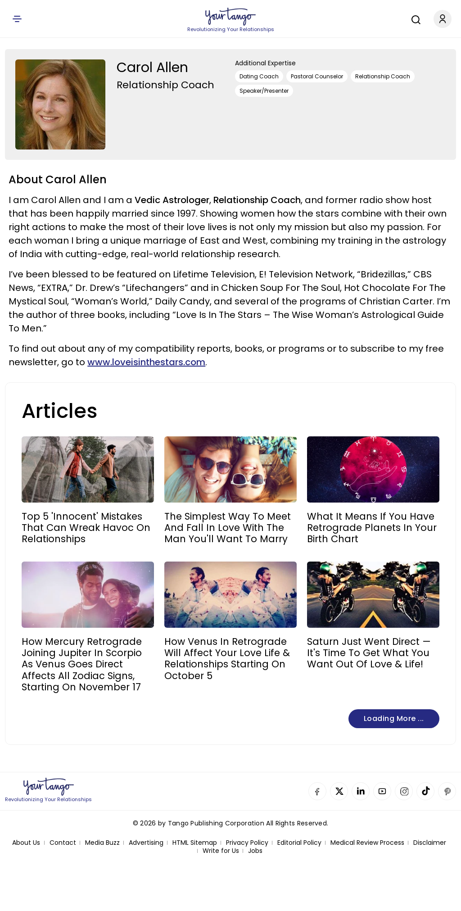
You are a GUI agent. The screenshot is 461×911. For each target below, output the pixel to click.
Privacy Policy (247, 843)
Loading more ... (394, 718)
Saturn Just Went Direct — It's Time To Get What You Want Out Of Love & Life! (369, 653)
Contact (63, 843)
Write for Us (221, 851)
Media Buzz (102, 843)
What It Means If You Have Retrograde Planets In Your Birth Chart (372, 528)
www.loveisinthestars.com (146, 362)
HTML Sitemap (194, 843)
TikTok (425, 791)
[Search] (413, 18)
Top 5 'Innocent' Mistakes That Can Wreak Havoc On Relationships (86, 528)
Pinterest (447, 791)
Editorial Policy (299, 843)
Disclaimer (429, 843)
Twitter (339, 791)
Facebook (317, 791)
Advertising (146, 843)
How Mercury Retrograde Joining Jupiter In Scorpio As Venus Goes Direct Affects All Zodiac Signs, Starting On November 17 (82, 664)
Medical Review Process (367, 843)
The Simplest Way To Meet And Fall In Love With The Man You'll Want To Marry (227, 528)
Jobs (255, 851)
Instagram (404, 791)
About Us (26, 843)
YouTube (382, 791)
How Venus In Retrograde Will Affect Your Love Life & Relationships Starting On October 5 (227, 658)
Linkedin (361, 791)
